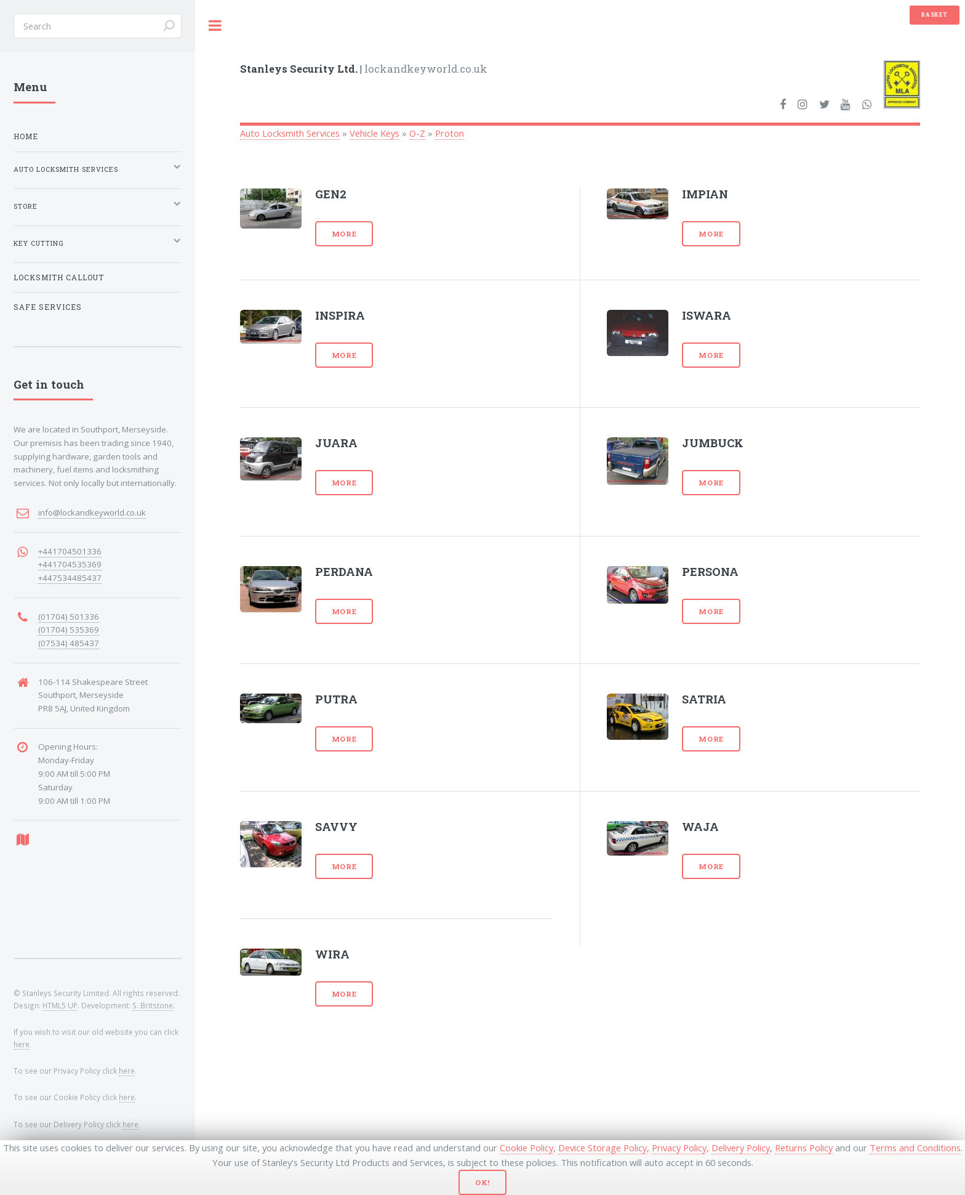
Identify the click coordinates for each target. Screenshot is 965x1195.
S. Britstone (152, 1005)
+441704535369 (70, 564)
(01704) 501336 (68, 616)
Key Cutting (39, 243)
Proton (449, 133)
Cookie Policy (526, 1147)
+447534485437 (70, 577)
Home (26, 136)
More (345, 233)
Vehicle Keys (374, 133)
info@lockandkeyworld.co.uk (92, 512)
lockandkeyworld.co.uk (363, 68)
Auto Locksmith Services (290, 133)
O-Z (417, 133)
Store (26, 206)
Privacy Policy (679, 1147)
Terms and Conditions (915, 1147)
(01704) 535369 (68, 629)
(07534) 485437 (68, 643)
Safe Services (48, 307)
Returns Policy (804, 1147)
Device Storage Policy (602, 1147)
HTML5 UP (60, 1005)
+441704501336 (70, 551)
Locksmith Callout (59, 277)
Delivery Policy (740, 1147)
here (22, 1044)
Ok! (483, 1182)
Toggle (215, 25)
